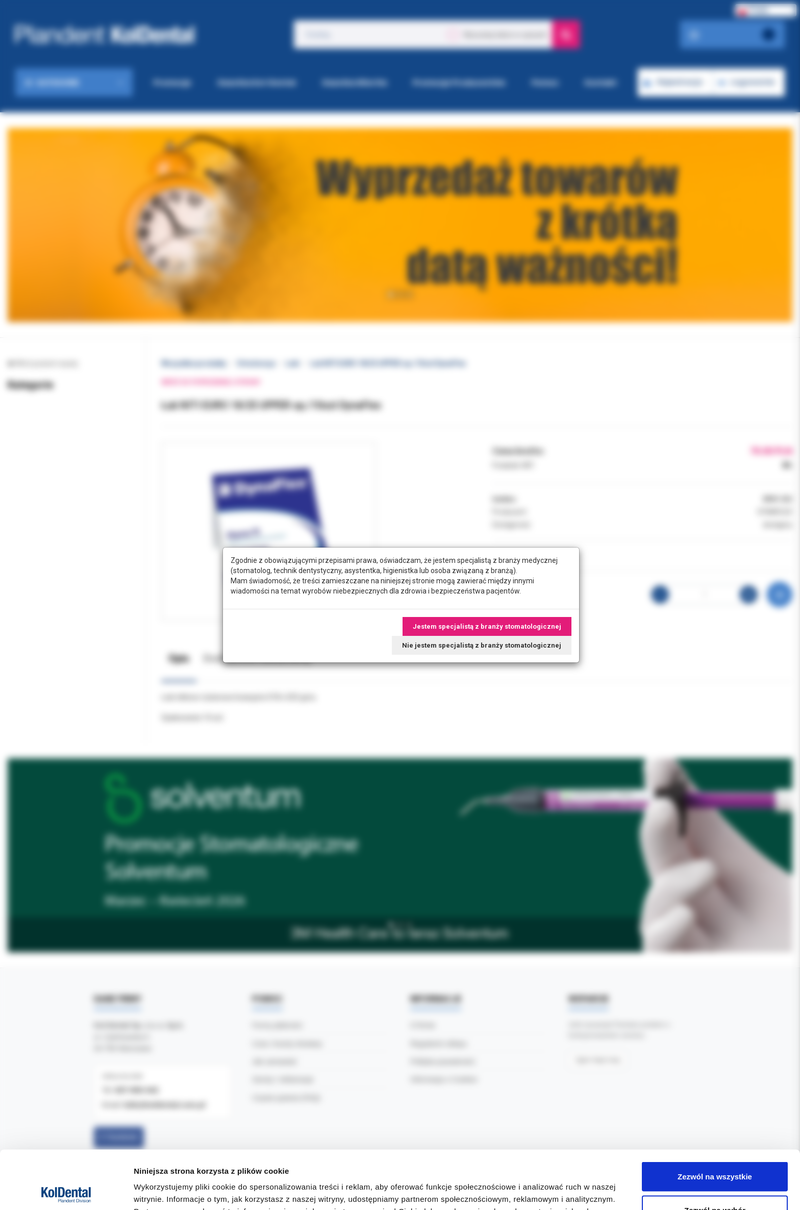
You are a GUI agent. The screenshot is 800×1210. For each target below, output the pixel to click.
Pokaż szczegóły (544, 1183)
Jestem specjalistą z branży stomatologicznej (487, 626)
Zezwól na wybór (714, 1149)
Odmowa (714, 1182)
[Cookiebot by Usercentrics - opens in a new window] (66, 1190)
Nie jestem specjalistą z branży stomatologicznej (481, 645)
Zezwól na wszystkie (715, 1116)
